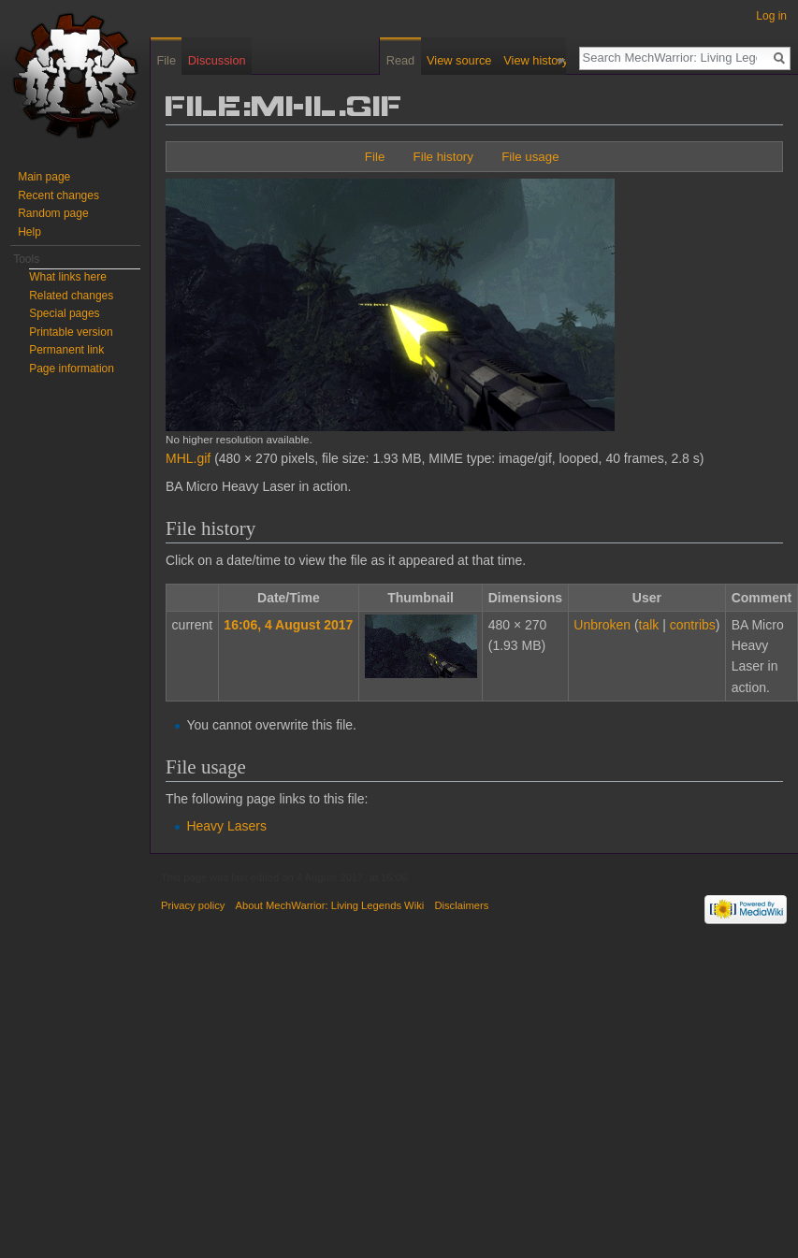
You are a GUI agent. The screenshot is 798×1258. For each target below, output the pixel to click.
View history (544, 60)
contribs (693, 624)
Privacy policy (193, 905)
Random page (53, 213)
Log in (771, 15)
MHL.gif (188, 458)
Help (29, 232)
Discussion (217, 60)
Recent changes (58, 195)
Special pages (64, 313)
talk (649, 624)
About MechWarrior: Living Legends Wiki (330, 905)
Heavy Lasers (226, 825)
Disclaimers (461, 905)
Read (409, 60)
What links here (68, 276)
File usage (530, 157)
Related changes (71, 295)
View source (467, 60)
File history (443, 157)
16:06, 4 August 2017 (288, 624)
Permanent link (66, 349)
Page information (71, 368)
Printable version (70, 332)
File (374, 157)
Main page (44, 176)
